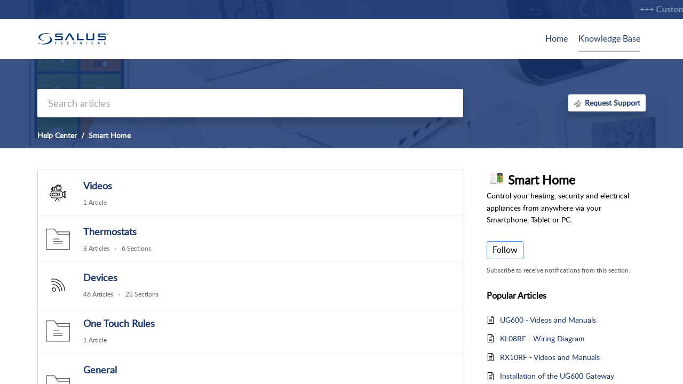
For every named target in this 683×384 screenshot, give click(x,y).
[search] (250, 103)
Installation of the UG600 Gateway (557, 376)
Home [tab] (556, 38)
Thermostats (110, 231)
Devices (100, 277)
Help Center (57, 135)
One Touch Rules (119, 323)
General (100, 369)
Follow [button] (505, 249)
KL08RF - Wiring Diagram (542, 338)
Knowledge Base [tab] (609, 38)
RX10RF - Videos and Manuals (550, 357)
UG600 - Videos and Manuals (548, 320)
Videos (97, 185)
